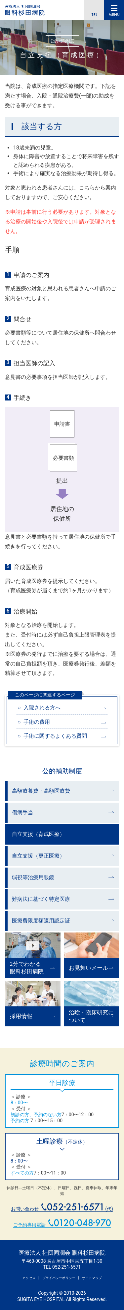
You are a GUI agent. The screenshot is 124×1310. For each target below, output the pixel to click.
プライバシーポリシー (58, 1278)
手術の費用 (36, 722)
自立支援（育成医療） (38, 834)
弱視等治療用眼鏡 (33, 877)
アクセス (28, 1278)
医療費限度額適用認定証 (41, 920)
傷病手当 (22, 812)
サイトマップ (92, 1278)
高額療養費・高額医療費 (41, 791)
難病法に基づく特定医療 (41, 899)
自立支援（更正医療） (38, 856)
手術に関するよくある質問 (55, 736)
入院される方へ (42, 707)
